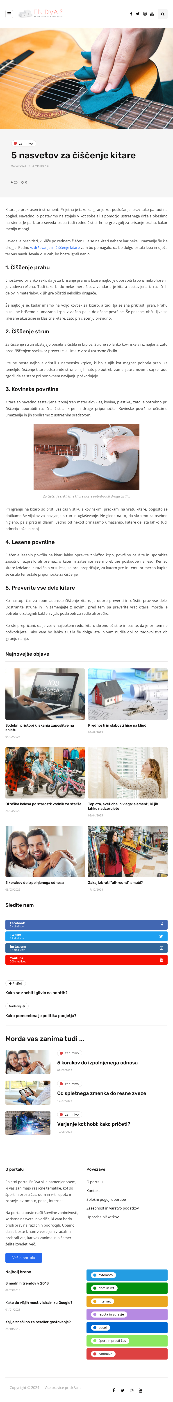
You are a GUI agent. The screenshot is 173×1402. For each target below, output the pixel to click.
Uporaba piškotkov (102, 1216)
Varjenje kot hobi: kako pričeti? (93, 1127)
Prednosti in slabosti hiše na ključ (117, 728)
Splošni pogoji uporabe (106, 1199)
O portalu (94, 1181)
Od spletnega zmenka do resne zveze (101, 1096)
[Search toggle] (163, 14)
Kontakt (93, 1190)
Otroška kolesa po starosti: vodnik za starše (43, 807)
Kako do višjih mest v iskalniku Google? (38, 1305)
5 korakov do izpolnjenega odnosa (34, 885)
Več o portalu (23, 1257)
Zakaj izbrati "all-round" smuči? (115, 885)
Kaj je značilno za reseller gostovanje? (38, 1325)
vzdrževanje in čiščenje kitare (55, 247)
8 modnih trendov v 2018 (27, 1286)
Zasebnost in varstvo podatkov (112, 1208)
